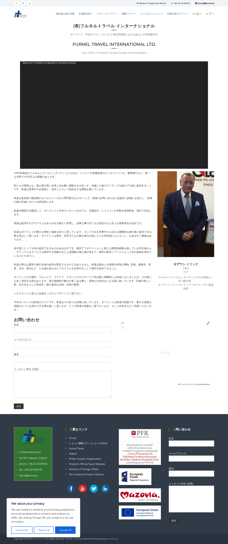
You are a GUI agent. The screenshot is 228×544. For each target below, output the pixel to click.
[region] (43, 517)
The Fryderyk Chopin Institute (86, 474)
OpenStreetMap (189, 384)
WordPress (112, 538)
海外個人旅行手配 (65, 13)
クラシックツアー (106, 13)
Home (72, 438)
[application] (114, 115)
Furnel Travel (76, 448)
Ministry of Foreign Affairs (84, 469)
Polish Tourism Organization (85, 458)
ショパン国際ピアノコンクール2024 (88, 443)
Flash (75, 538)
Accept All (65, 530)
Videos (73, 453)
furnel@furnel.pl (28, 475)
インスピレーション (150, 13)
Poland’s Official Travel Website (87, 464)
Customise (22, 530)
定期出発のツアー (176, 13)
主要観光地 (84, 13)
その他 (195, 13)
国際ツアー (127, 13)
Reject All (43, 530)
